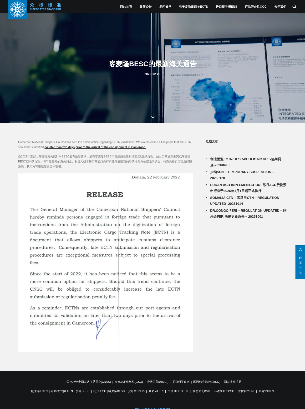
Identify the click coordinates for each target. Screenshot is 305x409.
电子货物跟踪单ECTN (193, 6)
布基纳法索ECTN (62, 389)
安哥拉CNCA (136, 389)
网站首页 (126, 6)
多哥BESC (83, 389)
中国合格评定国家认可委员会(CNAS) (87, 380)
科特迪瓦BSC (201, 389)
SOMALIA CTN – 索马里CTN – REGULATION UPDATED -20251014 (244, 199)
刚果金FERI (155, 389)
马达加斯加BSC (224, 389)
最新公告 (146, 6)
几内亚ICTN (266, 389)
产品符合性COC (256, 6)
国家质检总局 (232, 380)
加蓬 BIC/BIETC (178, 389)
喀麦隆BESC (116, 389)
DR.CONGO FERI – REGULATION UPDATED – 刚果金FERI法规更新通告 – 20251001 (248, 212)
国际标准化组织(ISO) (206, 380)
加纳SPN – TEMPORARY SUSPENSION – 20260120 (242, 173)
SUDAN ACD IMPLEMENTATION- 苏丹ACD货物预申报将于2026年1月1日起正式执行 (248, 186)
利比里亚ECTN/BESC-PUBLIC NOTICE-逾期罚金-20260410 (245, 160)
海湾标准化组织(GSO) (129, 380)
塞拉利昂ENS (246, 389)
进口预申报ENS (226, 6)
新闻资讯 (165, 6)
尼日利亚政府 (180, 380)
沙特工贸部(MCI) (157, 380)
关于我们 (280, 6)
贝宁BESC (99, 389)
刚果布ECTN (39, 389)
